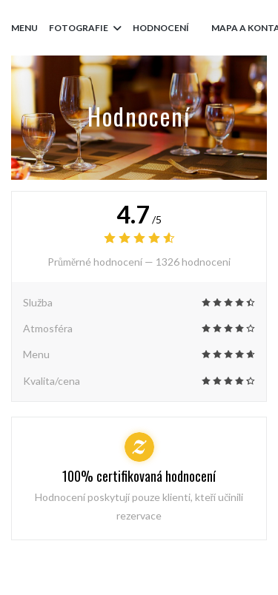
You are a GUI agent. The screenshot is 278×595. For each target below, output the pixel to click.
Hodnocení (161, 27)
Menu (24, 27)
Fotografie (85, 27)
